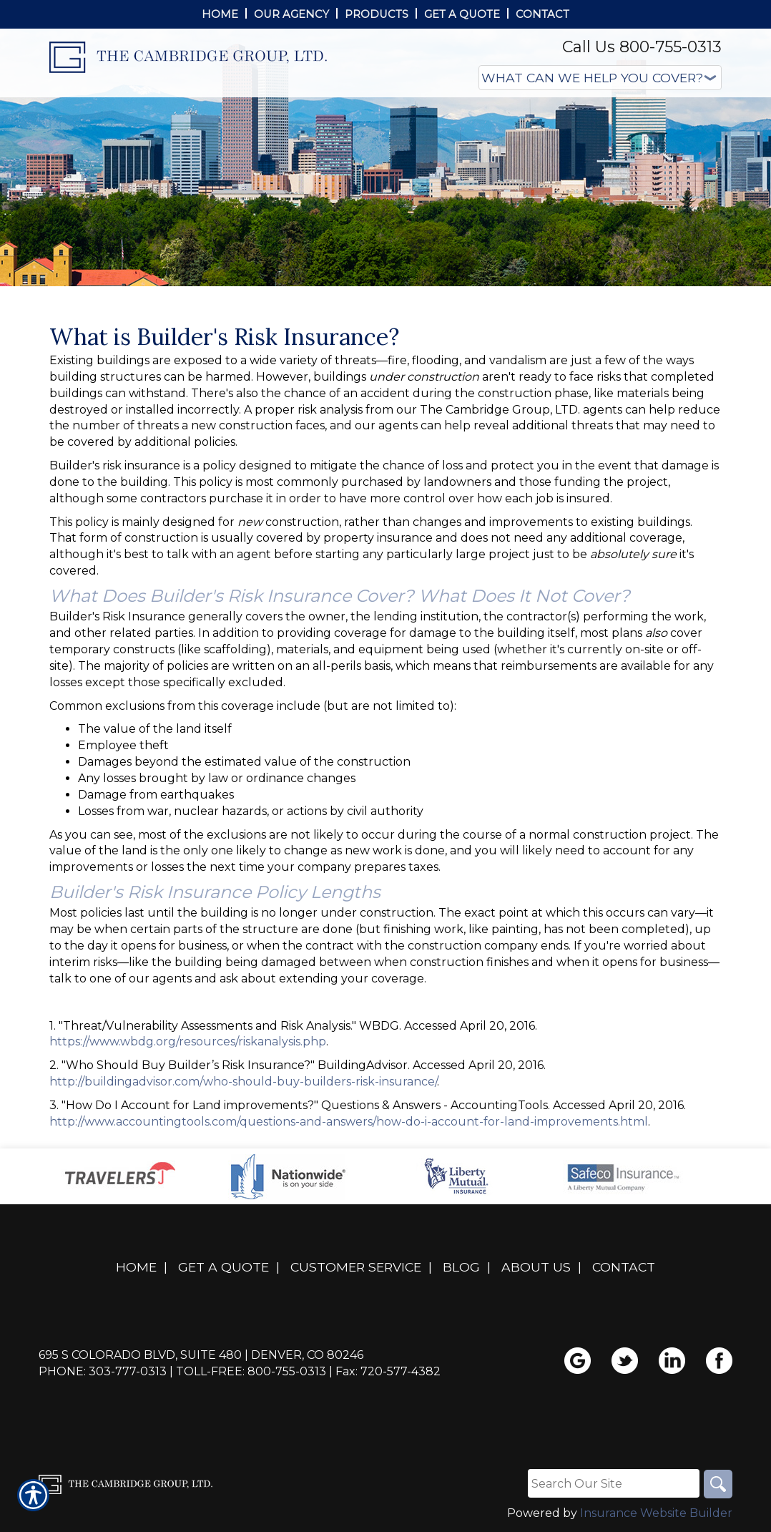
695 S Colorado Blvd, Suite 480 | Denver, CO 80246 (201, 1355)
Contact (623, 1266)
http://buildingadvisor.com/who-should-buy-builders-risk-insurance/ (243, 1081)
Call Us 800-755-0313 (642, 47)
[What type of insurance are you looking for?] (600, 77)
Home (136, 1266)
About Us (536, 1266)
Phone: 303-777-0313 (103, 1371)
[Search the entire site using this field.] (613, 1483)
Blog (461, 1266)
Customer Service (355, 1266)
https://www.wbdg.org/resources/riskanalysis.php (187, 1041)
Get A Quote (223, 1266)
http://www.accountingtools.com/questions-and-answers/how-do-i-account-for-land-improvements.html (348, 1121)
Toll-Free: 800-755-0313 (251, 1371)
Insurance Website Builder (656, 1513)
